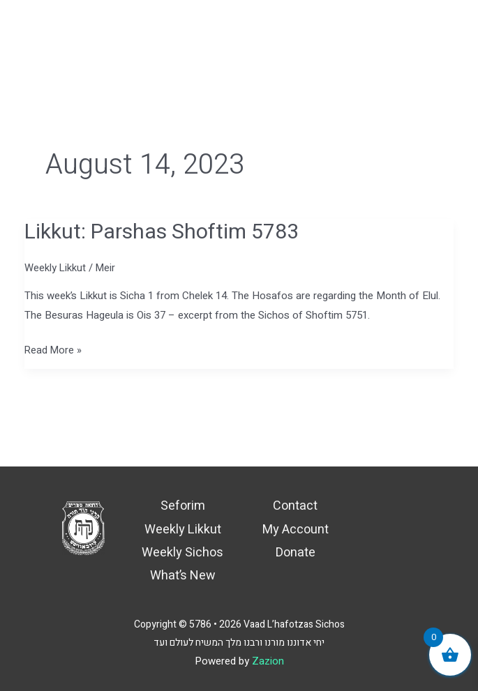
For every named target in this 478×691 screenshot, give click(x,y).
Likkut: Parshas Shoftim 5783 (161, 232)
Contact (295, 505)
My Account (295, 529)
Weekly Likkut (55, 267)
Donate (295, 552)
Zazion (268, 661)
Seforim (182, 505)
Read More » (53, 349)
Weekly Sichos (182, 552)
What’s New (183, 575)
